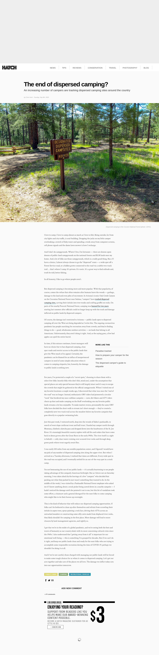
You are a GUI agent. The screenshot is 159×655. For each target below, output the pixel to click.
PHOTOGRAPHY (130, 68)
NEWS (53, 68)
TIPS (64, 68)
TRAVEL (112, 68)
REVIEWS (77, 68)
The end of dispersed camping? (66, 84)
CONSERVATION (95, 68)
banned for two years (100, 306)
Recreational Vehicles (79, 574)
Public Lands (50, 574)
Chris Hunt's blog (51, 588)
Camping (63, 574)
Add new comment (71, 588)
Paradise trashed (103, 351)
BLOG (146, 68)
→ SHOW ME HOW (55, 627)
